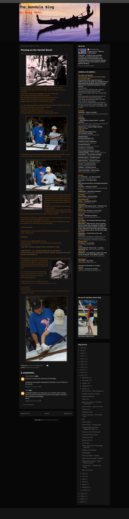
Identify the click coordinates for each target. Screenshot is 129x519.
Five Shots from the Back (90, 435)
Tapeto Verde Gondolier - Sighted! (92, 458)
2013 (82, 370)
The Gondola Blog (36, 7)
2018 (82, 356)
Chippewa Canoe (87, 412)
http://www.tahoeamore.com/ (87, 172)
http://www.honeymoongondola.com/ (89, 270)
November (85, 380)
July (83, 473)
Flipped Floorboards (88, 396)
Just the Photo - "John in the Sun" (92, 406)
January (85, 490)
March (84, 484)
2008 (82, 499)
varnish (37, 367)
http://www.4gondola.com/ (86, 193)
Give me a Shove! (87, 470)
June (84, 476)
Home (47, 413)
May (83, 479)
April (83, 482)
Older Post (68, 413)
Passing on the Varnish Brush (91, 432)
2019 (82, 353)
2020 (82, 350)
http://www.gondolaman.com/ (87, 178)
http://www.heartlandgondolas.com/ (89, 217)
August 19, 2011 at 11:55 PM (33, 401)
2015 (82, 364)
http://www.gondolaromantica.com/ (93, 207)
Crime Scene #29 (87, 437)
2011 (82, 375)
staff (27, 390)
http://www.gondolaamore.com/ (88, 159)
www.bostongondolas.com (86, 202)
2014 (82, 367)
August (84, 389)
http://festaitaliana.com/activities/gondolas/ (91, 256)
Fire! (83, 419)
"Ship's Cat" (85, 399)
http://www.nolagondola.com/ (87, 198)
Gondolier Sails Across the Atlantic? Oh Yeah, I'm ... (90, 428)
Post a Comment (28, 405)
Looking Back (86, 453)
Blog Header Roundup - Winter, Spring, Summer (91, 462)
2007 (82, 502)
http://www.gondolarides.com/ (87, 143)
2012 (82, 372)
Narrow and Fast (87, 440)
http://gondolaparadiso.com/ (87, 165)
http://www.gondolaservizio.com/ (88, 169)
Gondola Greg (94, 49)
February (85, 487)
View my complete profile (86, 66)
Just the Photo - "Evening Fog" (91, 425)
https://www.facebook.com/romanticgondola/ (92, 188)
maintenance (29, 367)
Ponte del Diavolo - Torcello (90, 455)
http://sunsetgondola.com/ (98, 152)
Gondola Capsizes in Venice (90, 394)
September (85, 386)
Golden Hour (86, 409)
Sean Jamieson (30, 376)
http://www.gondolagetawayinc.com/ (89, 156)
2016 (82, 361)
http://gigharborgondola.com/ (87, 262)
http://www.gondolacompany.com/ (88, 135)
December (85, 377)
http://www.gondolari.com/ (86, 244)
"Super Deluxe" (86, 422)
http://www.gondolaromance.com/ (88, 146)
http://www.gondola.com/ (86, 140)
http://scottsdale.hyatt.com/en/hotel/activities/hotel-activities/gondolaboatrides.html (93, 124)
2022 (82, 348)
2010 (82, 493)
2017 (82, 359)
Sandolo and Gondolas (89, 450)
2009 (82, 496)
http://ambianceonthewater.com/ (88, 212)
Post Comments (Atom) (50, 420)
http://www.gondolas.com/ (86, 149)
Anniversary (85, 443)
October (85, 383)
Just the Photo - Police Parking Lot (93, 391)
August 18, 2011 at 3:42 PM (33, 387)
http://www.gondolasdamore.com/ (88, 162)
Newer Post (25, 413)
